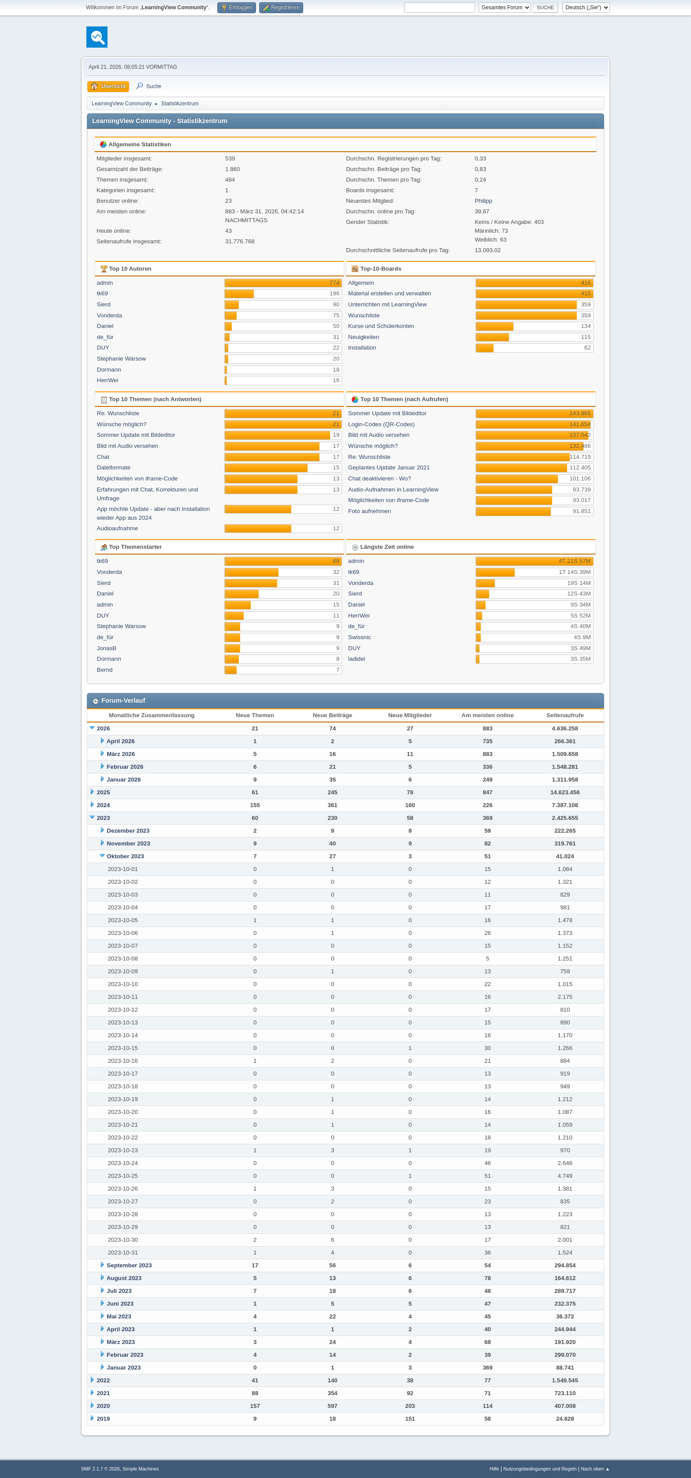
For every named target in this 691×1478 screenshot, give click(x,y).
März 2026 (121, 754)
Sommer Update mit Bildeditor (136, 435)
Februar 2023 (125, 1354)
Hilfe (494, 1468)
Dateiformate (113, 467)
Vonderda (109, 315)
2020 (103, 1406)
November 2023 (128, 843)
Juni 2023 (120, 1303)
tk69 (102, 293)
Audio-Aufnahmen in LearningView (393, 489)
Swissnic (359, 637)
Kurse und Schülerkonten (381, 326)
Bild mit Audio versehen (127, 446)
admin (105, 282)
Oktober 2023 (125, 856)
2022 (103, 1380)
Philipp (483, 200)
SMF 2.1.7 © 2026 (100, 1468)
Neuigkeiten (363, 337)
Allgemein (361, 282)
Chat (103, 457)
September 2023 (129, 1265)
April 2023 (121, 1329)
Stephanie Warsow (121, 358)
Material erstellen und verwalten (389, 293)
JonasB (106, 648)
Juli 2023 (119, 1291)
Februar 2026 (125, 766)
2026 (103, 728)
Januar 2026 (124, 779)
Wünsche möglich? (122, 424)
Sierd (104, 304)
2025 (103, 792)
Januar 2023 (124, 1367)
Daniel (105, 326)
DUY (103, 347)
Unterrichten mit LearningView (387, 304)
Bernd (105, 669)
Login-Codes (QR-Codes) (381, 424)
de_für (105, 337)
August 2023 (124, 1278)
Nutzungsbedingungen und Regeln (539, 1468)
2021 (103, 1393)
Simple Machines (141, 1468)
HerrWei (108, 380)
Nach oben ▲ (595, 1468)
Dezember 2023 (128, 830)
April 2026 (121, 741)
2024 (103, 805)
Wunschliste (364, 315)
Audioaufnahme (117, 528)
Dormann (109, 369)
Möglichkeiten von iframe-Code (137, 478)
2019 (103, 1418)
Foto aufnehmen (369, 511)
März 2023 (121, 1342)
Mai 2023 (119, 1316)
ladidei (356, 658)
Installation (362, 347)
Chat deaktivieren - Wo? (379, 478)
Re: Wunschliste (118, 413)
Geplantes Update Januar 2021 (389, 467)
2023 (103, 818)
